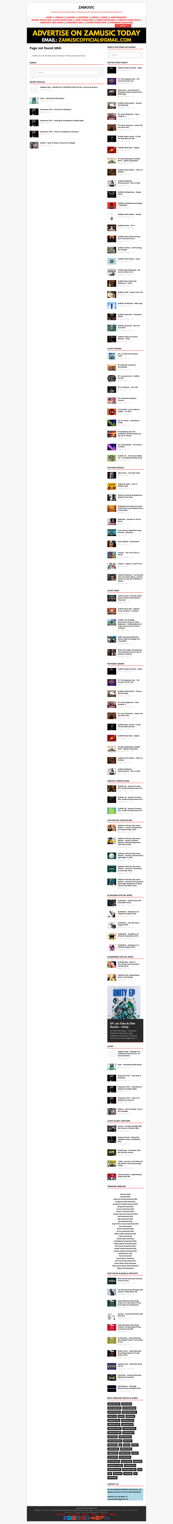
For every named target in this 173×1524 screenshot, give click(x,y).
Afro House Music (129, 1412)
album (121, 1416)
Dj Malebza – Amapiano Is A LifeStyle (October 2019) (128, 913)
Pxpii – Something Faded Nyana (52, 98)
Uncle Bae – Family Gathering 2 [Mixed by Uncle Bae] (130, 1376)
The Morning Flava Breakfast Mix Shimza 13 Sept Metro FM (130, 1291)
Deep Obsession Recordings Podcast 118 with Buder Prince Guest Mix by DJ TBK (129, 1327)
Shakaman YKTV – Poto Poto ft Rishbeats (55, 109)
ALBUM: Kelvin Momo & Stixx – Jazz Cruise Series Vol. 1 (129, 238)
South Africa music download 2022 (125, 1224)
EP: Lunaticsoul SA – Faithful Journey (128, 377)
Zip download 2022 (125, 1221)
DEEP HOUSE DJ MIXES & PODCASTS (122, 1273)
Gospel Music (113, 1449)
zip (135, 1474)
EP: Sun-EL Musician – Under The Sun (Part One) (130, 126)
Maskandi (137, 1461)
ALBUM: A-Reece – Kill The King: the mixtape (130, 249)
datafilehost (128, 1433)
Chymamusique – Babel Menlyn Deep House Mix (130, 1175)
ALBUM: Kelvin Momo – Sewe (129, 259)
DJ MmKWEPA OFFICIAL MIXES (120, 957)
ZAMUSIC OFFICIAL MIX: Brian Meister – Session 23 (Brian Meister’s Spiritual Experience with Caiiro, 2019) (129, 841)
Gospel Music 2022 (125, 1253)
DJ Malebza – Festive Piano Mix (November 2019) (129, 901)
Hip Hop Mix (112, 1457)
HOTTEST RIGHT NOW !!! (117, 62)
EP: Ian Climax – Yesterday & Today (128, 422)
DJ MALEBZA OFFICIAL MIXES (119, 895)
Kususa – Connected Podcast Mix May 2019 (130, 1315)
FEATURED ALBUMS (115, 664)
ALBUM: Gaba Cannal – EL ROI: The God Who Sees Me (129, 137)
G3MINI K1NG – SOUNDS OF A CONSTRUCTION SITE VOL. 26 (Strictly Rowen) (69, 87)
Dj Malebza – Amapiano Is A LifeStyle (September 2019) (128, 935)
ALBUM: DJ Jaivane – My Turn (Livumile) (129, 327)
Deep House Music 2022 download (125, 1266)
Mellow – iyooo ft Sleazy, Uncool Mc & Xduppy (57, 143)
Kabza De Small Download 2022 (125, 1199)
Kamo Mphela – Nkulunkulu (128, 541)
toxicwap (127, 1474)
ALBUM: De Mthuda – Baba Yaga (130, 303)
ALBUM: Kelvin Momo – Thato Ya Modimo (130, 171)
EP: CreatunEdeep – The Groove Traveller (130, 446)
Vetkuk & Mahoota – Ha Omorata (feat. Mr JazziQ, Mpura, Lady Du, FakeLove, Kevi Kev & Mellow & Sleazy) (130, 578)
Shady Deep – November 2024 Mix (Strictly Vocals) (129, 1151)
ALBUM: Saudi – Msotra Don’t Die (130, 292)
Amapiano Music (114, 1428)
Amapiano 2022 (113, 1420)
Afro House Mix (114, 1412)
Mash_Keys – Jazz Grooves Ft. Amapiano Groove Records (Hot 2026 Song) (130, 92)
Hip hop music (125, 1457)
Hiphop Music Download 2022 (125, 1244)
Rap (109, 1474)
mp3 (139, 1469)
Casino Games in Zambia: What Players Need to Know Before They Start (130, 598)
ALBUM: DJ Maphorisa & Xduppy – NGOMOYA (130, 204)
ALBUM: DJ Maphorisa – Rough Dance (129, 193)
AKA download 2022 (125, 1216)
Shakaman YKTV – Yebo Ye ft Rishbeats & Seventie (59, 132)
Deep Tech (127, 1441)
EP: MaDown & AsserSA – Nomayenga (127, 366)
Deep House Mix (125, 1437)
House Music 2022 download (125, 1263)
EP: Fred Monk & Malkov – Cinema (127, 399)
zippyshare (112, 1478)
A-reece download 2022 (125, 1209)
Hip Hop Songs (113, 1461)
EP (120, 1445)
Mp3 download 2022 (125, 1219)
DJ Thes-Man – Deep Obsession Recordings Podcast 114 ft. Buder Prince (130, 1340)
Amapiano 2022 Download (125, 1202)
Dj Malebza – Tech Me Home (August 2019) (128, 924)
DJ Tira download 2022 (125, 1231)
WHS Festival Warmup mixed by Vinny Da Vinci (130, 1280)
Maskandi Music (114, 1469)
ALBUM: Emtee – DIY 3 (126, 225)
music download (125, 1226)
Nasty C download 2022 (125, 1211)
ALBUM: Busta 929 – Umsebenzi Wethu (130, 315)
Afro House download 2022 (125, 1246)
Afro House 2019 (114, 1408)
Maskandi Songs (129, 1469)
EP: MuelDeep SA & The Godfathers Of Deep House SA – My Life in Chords (130, 434)
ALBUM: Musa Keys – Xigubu (128, 148)
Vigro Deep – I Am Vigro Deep (129, 473)
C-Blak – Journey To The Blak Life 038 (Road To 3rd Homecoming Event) (130, 1163)
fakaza (126, 1445)
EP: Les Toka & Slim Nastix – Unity (128, 355)
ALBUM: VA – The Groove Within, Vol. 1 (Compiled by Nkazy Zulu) (130, 457)
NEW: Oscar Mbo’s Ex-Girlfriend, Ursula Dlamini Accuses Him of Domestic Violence (130, 652)
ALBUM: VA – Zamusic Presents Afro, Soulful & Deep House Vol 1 (130, 809)
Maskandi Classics (115, 1465)
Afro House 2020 (129, 1408)
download (112, 1445)
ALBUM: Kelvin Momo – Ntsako (129, 214)
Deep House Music (114, 1441)
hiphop (135, 1453)
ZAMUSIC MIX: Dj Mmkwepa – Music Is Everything (129, 976)
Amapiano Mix (127, 1424)
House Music (126, 1461)
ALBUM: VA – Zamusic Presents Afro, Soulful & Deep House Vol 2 (130, 798)
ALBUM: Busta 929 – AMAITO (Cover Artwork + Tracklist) (129, 610)
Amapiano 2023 (127, 1420)
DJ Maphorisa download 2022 (125, 1241)
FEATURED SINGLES (115, 467)
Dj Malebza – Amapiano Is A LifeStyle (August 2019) (128, 946)
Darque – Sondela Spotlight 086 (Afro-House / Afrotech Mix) (130, 1127)
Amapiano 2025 (113, 1424)
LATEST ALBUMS (114, 348)
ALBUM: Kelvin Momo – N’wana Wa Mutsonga (130, 104)
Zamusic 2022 (125, 1194)
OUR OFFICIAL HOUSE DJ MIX (119, 820)
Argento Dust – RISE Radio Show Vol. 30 (130, 1365)
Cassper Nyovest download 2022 (125, 1214)
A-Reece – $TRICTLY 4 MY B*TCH (130, 564)
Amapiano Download (125, 1207)
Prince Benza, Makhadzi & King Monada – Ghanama (129, 531)
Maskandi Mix (130, 1465)
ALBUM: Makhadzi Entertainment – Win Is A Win (129, 182)
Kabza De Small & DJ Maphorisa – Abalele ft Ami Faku (130, 496)
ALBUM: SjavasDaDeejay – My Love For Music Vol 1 (129, 271)
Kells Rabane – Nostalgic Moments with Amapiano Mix (129, 1387)
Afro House (126, 1404)
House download (125, 1256)
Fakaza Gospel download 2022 (125, 1251)
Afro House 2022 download (125, 1261)
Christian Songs (114, 1433)
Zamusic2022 (125, 1197)
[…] (136, 1038)
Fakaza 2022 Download (125, 1239)
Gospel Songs (126, 1449)
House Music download (125, 1258)
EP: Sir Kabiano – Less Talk (128, 387)
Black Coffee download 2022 (125, 1234)
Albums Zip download (125, 1268)
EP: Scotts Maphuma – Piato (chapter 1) (128, 115)
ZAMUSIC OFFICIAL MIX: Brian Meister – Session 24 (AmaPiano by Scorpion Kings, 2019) (130, 827)
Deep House (112, 1437)
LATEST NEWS (113, 590)
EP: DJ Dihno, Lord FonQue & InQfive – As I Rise (128, 410)
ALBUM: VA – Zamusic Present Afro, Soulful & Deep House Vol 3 (130, 787)
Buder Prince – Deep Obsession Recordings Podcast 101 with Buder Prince (130, 1353)
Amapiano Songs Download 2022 (125, 1204)
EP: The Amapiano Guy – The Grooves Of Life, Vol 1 (128, 80)
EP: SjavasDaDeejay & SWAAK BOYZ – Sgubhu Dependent (129, 160)
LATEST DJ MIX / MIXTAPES (118, 1121)
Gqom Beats (112, 1453)
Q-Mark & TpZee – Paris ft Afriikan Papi (127, 485)
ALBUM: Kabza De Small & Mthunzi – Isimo (128, 338)
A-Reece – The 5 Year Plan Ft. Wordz (129, 554)
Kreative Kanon (103, 1512)
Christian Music (129, 1428)
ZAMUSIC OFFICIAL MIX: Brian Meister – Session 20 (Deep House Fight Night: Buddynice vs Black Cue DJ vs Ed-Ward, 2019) (130, 882)
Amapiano (130, 1416)
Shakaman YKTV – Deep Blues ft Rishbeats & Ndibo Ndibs (62, 121)
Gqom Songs (124, 1453)
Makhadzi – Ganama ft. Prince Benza (129, 520)
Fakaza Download (125, 1236)
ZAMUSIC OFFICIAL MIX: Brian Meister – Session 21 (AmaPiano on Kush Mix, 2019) (130, 868)
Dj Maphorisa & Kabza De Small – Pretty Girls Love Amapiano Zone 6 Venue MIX (130, 508)
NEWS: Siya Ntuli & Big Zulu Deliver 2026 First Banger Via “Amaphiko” (129, 639)
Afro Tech (112, 1416)
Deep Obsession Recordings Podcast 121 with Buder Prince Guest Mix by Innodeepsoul (129, 1303)
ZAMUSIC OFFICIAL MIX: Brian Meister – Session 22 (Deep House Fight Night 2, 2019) (130, 855)
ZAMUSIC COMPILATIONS (118, 781)
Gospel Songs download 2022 (125, 1248)
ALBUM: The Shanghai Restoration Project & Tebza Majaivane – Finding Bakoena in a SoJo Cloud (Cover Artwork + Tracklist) (130, 624)
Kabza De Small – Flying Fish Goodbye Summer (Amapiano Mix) (129, 1139)
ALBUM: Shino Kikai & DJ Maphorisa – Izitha (127, 282)
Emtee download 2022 (125, 1229)
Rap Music (117, 1474)
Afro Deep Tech (113, 1404)
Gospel (134, 1445)
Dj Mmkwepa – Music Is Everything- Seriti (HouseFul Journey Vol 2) (128, 964)
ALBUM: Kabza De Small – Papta (130, 68)
